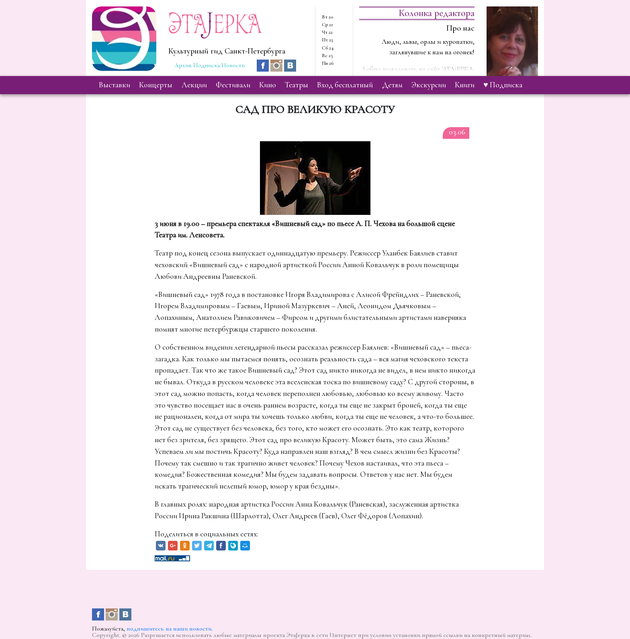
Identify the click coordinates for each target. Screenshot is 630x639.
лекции (194, 85)
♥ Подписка (502, 85)
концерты (155, 85)
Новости (233, 65)
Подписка (206, 65)
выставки (114, 85)
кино (267, 85)
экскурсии (428, 85)
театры (296, 85)
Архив (183, 65)
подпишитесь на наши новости (169, 629)
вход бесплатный (345, 85)
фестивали (233, 85)
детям (392, 85)
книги (465, 85)
